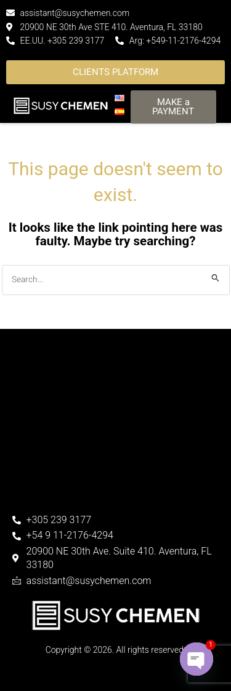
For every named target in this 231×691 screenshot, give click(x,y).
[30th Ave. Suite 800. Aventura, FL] (115, 442)
